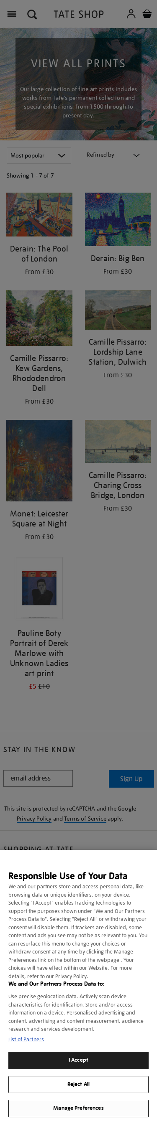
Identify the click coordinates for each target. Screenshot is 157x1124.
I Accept (78, 1060)
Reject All (78, 1084)
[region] (78, 987)
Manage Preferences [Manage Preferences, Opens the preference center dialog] (78, 1108)
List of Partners (26, 1039)
